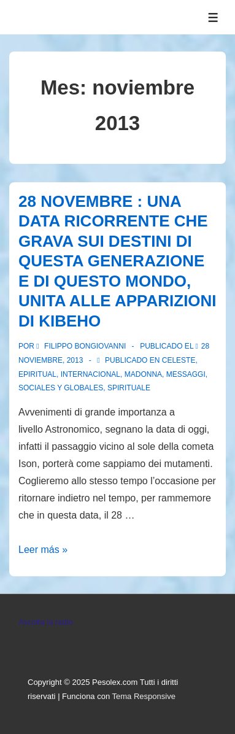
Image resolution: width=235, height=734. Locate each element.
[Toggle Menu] (213, 17)
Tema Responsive (143, 696)
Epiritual (37, 374)
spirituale (128, 388)
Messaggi (186, 374)
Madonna (143, 374)
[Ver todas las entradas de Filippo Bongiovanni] (82, 346)
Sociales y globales (60, 388)
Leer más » (42, 549)
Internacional (90, 374)
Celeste (179, 360)
